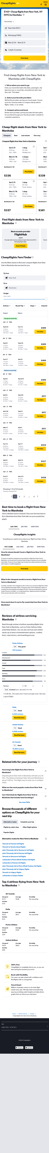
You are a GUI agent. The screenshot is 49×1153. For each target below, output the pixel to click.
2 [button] (19, 496)
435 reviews (17, 650)
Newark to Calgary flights (11, 872)
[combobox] (9, 21)
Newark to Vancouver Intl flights (14, 856)
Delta (14, 707)
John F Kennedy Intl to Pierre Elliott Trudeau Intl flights (21, 866)
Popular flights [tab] (9, 832)
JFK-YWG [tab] (24, 527)
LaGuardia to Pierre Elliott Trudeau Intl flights (18, 860)
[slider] (46, 299)
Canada (32, 1014)
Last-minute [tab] (25, 135)
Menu (45, 3)
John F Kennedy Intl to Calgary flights (15, 869)
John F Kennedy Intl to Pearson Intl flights (17, 853)
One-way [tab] (37, 135)
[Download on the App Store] (29, 1048)
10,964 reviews (18, 749)
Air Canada (16, 742)
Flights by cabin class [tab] (11, 827)
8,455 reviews (17, 714)
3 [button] (24, 496)
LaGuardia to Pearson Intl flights (14, 863)
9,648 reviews (17, 731)
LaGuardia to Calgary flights (12, 875)
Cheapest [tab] (7, 135)
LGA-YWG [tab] (14, 527)
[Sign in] (41, 4)
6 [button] (34, 496)
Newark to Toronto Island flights (14, 847)
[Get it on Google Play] (19, 1048)
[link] (20, 246)
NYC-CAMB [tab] (9, 547)
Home (14, 1014)
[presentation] (24, 15)
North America (23, 1014)
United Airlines (17, 725)
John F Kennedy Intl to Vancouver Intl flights (18, 850)
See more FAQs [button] (24, 802)
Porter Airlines (17, 643)
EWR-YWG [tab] (35, 527)
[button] (24, 28)
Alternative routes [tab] (10, 822)
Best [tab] (15, 135)
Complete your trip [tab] (27, 822)
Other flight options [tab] (30, 827)
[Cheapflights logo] (8, 3)
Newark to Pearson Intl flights (13, 844)
